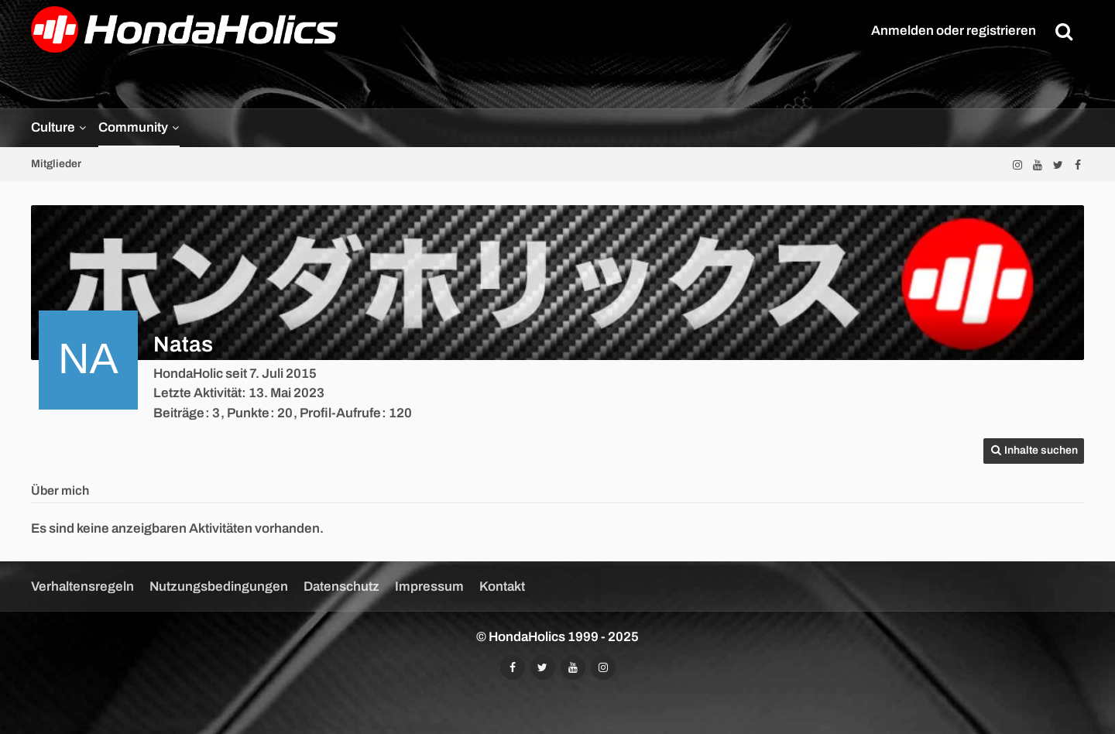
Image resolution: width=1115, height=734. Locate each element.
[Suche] (1064, 31)
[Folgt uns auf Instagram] (1017, 164)
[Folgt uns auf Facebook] (1078, 164)
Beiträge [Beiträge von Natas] (178, 413)
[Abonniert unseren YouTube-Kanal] (1037, 164)
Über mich (60, 490)
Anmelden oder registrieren (953, 30)
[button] (1033, 451)
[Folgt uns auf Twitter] (1058, 164)
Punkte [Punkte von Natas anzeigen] (248, 413)
